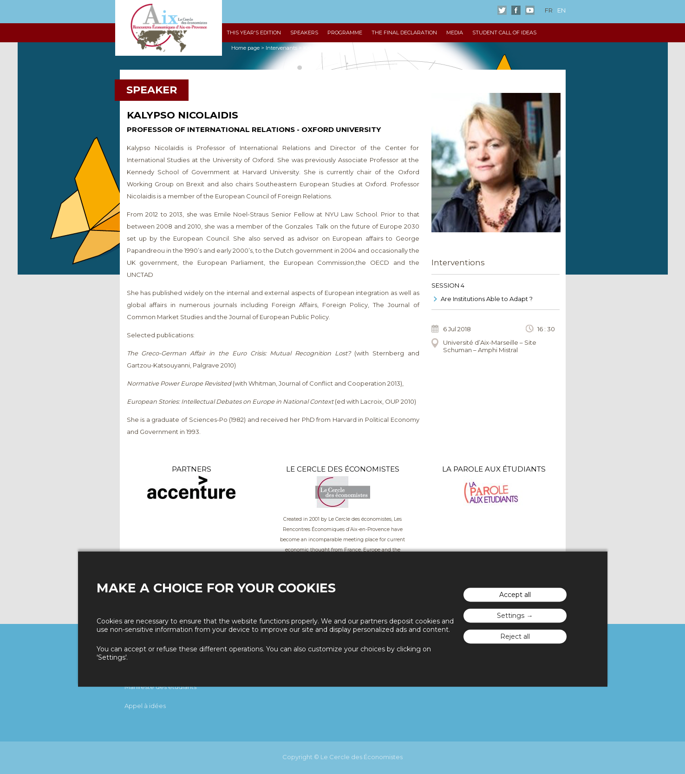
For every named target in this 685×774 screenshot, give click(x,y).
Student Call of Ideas (504, 32)
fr (549, 10)
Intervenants (281, 48)
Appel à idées (145, 705)
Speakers (304, 32)
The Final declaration (404, 32)
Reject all (515, 636)
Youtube (530, 10)
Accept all (515, 594)
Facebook (516, 10)
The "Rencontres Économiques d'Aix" (168, 28)
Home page (245, 48)
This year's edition (254, 32)
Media (454, 32)
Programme (344, 32)
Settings (510, 615)
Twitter (502, 10)
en (561, 10)
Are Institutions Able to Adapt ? (487, 298)
